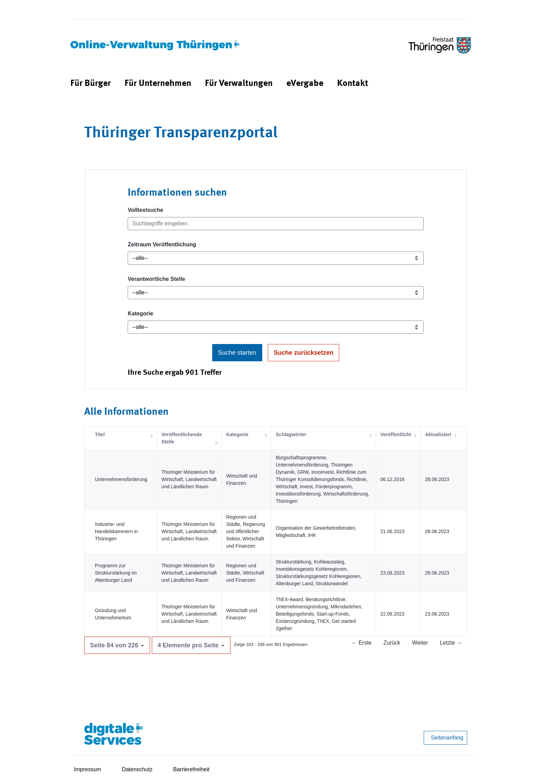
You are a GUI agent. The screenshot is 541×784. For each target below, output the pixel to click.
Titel (100, 434)
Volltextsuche (145, 210)
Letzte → (451, 643)
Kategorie (140, 313)
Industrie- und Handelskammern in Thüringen (116, 531)
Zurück (391, 643)
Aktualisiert (438, 434)
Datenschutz (137, 769)
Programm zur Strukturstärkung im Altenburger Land (116, 573)
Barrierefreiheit (191, 769)
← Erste (362, 643)
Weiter (420, 643)
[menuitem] (90, 83)
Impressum (87, 769)
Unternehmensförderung (121, 479)
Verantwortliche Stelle (156, 279)
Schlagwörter (291, 434)
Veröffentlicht (395, 434)
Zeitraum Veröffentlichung (162, 244)
